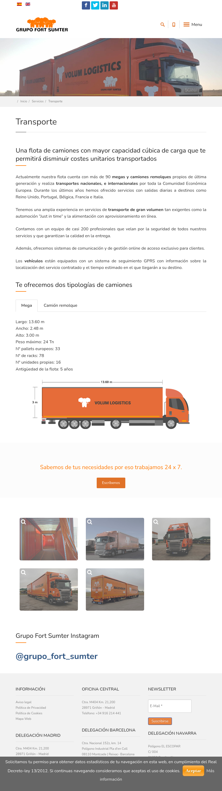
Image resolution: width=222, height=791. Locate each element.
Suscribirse (160, 721)
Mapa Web (23, 719)
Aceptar (193, 770)
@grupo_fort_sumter (57, 656)
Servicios (37, 101)
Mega (26, 305)
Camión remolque (60, 305)
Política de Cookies (29, 713)
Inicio (23, 101)
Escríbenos (111, 482)
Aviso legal (24, 702)
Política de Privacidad (31, 708)
